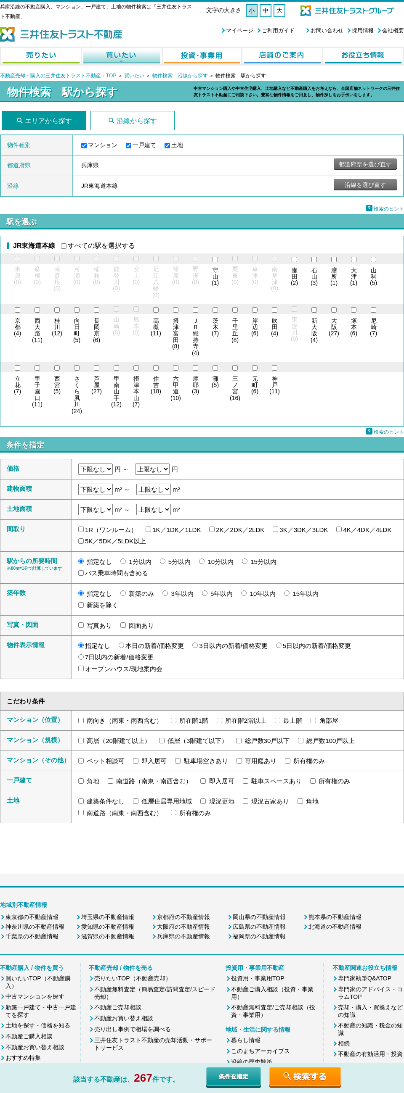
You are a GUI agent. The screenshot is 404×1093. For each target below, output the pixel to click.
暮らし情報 (245, 1040)
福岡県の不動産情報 (259, 936)
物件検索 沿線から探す (180, 76)
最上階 (292, 720)
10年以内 (263, 593)
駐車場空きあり (206, 760)
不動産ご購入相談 (29, 1036)
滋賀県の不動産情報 (107, 936)
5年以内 (221, 593)
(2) (294, 277)
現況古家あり (270, 801)
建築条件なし (106, 801)
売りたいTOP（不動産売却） (132, 978)
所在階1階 (193, 720)
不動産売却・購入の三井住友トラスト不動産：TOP (58, 76)
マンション (102, 145)
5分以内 (179, 561)
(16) (235, 388)
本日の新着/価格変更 (154, 645)
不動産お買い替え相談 (34, 1047)
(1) (215, 277)
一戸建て (144, 145)
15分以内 (263, 561)
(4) (17, 327)
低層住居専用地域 (166, 801)
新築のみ (141, 593)
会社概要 (393, 30)
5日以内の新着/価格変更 (317, 645)
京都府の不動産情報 (183, 917)
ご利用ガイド (278, 30)
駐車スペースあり (276, 781)
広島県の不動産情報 (259, 926)
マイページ (239, 30)
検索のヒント (389, 209)
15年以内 (305, 593)
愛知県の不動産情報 (107, 926)
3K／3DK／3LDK (303, 529)
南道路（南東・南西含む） (154, 781)
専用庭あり (260, 760)
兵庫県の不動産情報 (183, 936)
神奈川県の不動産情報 (34, 926)
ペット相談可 (106, 760)
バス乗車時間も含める (116, 573)
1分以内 (140, 561)
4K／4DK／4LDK (367, 529)
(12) (57, 327)
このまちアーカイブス (260, 1051)
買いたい (135, 76)
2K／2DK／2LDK (240, 529)
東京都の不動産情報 (31, 917)
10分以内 (220, 561)
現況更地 (221, 801)
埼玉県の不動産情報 (107, 917)
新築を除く (102, 604)
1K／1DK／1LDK (176, 529)
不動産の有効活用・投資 (370, 1054)
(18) (156, 385)
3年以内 (182, 593)
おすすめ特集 (23, 1057)
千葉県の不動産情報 (31, 936)
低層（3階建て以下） (197, 740)
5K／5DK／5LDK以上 (115, 541)
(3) (314, 277)
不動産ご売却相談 (117, 1007)
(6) (96, 330)
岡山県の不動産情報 (259, 917)
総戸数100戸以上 (330, 740)
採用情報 (363, 30)
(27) (334, 327)
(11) (37, 330)
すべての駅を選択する (101, 245)
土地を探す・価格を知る (37, 1025)
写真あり (99, 625)
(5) (373, 277)
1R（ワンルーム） (111, 529)
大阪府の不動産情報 (183, 926)
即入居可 (154, 760)
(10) (175, 388)
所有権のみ (309, 760)
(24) (77, 395)
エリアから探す (48, 120)
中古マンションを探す (34, 996)
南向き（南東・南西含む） (124, 720)
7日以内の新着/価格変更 (119, 657)
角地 (93, 781)
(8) (175, 334)
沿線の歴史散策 (251, 1062)
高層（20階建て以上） (119, 740)
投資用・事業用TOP (257, 978)
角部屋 (328, 720)
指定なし (99, 561)
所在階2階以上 (245, 720)
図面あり (141, 625)
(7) (215, 327)
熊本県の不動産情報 (334, 917)
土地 (177, 145)
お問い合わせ (327, 30)
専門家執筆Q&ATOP (364, 978)
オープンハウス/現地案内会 (123, 668)
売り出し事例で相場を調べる (132, 1029)
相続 (344, 1043)
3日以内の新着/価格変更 (233, 645)
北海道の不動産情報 (334, 926)
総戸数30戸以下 (267, 740)
